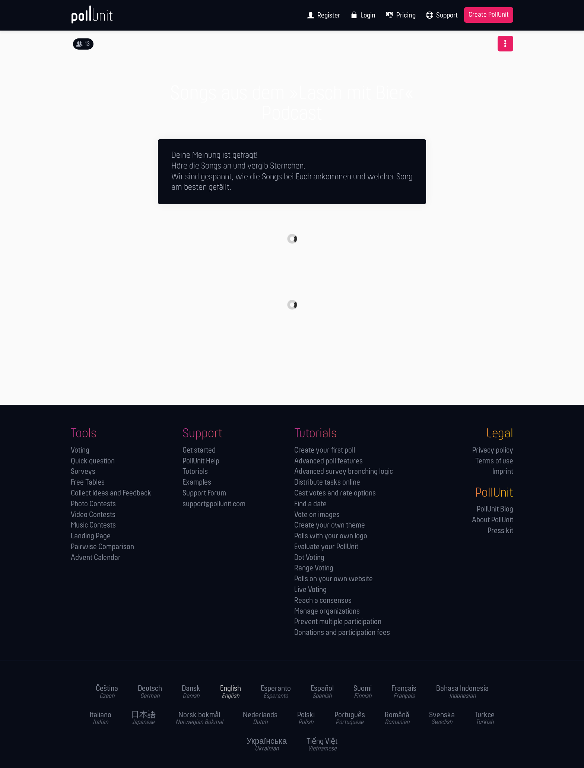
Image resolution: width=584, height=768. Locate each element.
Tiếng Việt (322, 745)
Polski (306, 718)
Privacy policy (492, 450)
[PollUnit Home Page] (104, 18)
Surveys (83, 472)
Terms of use (494, 461)
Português (349, 718)
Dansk (191, 692)
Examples (196, 483)
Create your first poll (324, 450)
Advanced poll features (328, 461)
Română (397, 718)
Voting (80, 450)
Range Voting (313, 568)
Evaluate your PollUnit (326, 547)
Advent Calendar (96, 558)
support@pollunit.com (213, 504)
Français (403, 692)
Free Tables (88, 483)
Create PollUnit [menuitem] (489, 15)
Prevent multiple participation (337, 622)
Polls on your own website (333, 579)
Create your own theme (329, 525)
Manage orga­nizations (327, 612)
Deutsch (150, 692)
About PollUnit (492, 520)
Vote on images (317, 515)
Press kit (500, 531)
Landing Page (91, 536)
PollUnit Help (200, 461)
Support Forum (204, 493)
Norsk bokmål (199, 718)
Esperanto (276, 692)
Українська (267, 745)
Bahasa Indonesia (462, 692)
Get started (199, 450)
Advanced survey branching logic (343, 472)
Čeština (107, 692)
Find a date (310, 504)
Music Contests (93, 525)
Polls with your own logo (330, 536)
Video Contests (93, 515)
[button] (505, 43)
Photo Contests (93, 504)
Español (322, 692)
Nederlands (260, 718)
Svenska (442, 718)
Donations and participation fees (342, 633)
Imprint (502, 472)
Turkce (485, 718)
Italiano (100, 718)
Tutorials (195, 472)
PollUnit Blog (495, 509)
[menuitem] (321, 15)
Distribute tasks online (327, 483)
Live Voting (310, 590)
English (230, 692)
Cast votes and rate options (335, 493)
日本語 (143, 718)
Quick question (93, 461)
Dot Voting (309, 558)
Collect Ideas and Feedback (111, 493)
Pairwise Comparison (102, 547)
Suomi (362, 692)
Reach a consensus (323, 601)
